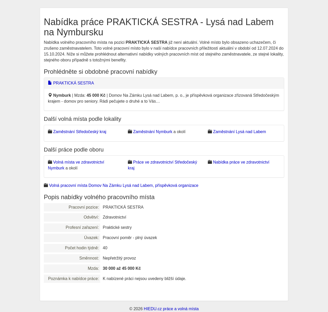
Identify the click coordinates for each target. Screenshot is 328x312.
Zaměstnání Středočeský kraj (79, 132)
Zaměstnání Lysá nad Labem (239, 132)
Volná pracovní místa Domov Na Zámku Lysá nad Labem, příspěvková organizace (123, 185)
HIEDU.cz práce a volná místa (171, 309)
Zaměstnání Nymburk (152, 132)
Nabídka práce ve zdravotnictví (241, 162)
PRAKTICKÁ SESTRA (71, 83)
